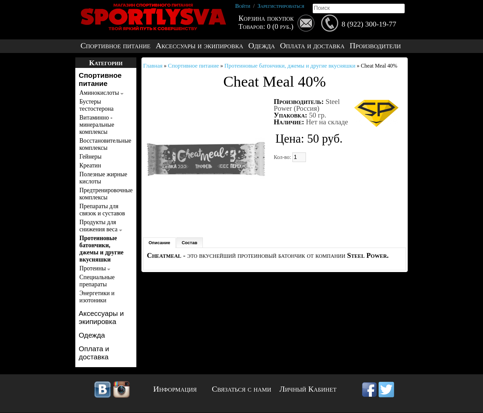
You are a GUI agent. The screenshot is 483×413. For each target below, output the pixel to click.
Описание (159, 242)
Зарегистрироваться (280, 6)
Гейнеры (90, 156)
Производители (375, 45)
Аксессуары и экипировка (199, 45)
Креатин (90, 165)
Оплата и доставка (312, 45)
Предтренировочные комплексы (104, 194)
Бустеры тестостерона (96, 105)
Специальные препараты (97, 281)
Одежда (261, 45)
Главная (152, 65)
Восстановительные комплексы (104, 144)
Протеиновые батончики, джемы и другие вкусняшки (101, 249)
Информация (175, 388)
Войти (242, 6)
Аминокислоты (101, 92)
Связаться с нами (241, 388)
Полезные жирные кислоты (103, 178)
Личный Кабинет (307, 388)
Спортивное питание (115, 45)
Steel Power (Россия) (307, 104)
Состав (189, 242)
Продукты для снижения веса (100, 226)
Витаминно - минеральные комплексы (96, 124)
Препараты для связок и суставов (102, 210)
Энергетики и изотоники (97, 297)
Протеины (94, 268)
